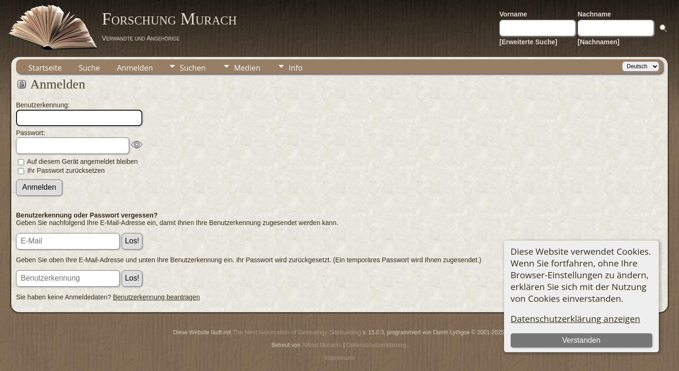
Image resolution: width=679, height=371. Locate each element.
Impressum (339, 357)
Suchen (193, 68)
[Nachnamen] (599, 42)
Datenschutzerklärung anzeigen (575, 318)
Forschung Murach (169, 18)
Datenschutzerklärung (376, 344)
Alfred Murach (321, 344)
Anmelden (135, 68)
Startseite (45, 68)
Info (295, 68)
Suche (89, 68)
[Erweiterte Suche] (528, 42)
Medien (247, 68)
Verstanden (581, 340)
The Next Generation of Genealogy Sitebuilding (296, 332)
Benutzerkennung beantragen (156, 297)
